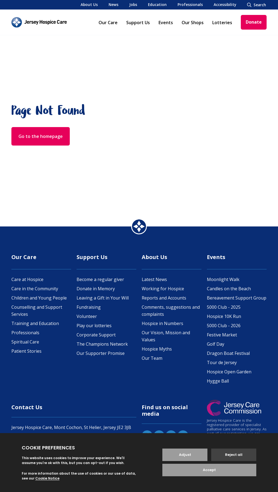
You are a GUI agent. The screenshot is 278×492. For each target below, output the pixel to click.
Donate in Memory (96, 289)
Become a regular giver (100, 279)
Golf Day (215, 344)
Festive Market (222, 335)
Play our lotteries (94, 326)
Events (166, 23)
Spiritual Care (25, 342)
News (113, 4)
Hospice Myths (157, 349)
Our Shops (193, 23)
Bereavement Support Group (236, 298)
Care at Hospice (27, 279)
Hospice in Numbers (162, 323)
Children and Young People (39, 298)
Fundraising (89, 307)
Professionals (190, 4)
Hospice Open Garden (229, 372)
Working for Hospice (163, 289)
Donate (254, 22)
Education (157, 4)
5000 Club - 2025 (224, 307)
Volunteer (87, 316)
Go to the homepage (40, 136)
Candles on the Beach (229, 289)
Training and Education (35, 323)
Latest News (154, 279)
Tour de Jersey (222, 362)
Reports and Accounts (164, 298)
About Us (89, 4)
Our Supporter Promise (101, 353)
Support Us (138, 23)
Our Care (108, 23)
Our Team (152, 358)
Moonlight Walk (223, 279)
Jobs (133, 4)
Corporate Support (96, 335)
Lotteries (222, 23)
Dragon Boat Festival (228, 353)
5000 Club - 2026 (224, 326)
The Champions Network (102, 344)
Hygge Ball (218, 381)
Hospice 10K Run (224, 316)
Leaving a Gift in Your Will (103, 298)
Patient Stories (26, 351)
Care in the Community (34, 289)
